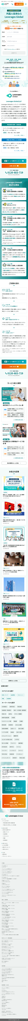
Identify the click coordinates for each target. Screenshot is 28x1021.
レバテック (4, 867)
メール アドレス (4, 41)
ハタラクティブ (5, 956)
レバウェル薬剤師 (5, 927)
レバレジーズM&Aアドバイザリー (8, 991)
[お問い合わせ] (14, 801)
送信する (14, 53)
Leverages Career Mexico (6, 969)
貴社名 (3, 32)
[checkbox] (2, 49)
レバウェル (4, 903)
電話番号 (4, 45)
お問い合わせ (19, 4)
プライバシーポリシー (11, 49)
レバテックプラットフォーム (7, 890)
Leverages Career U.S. (6, 972)
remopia (3, 1006)
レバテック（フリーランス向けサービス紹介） (11, 875)
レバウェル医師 (5, 924)
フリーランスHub (5, 893)
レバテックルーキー (6, 887)
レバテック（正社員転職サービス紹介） (9, 878)
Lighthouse (4, 978)
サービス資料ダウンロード (14, 161)
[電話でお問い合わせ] (12, 4)
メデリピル (4, 1009)
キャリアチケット (5, 942)
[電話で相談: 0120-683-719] (14, 172)
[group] (14, 49)
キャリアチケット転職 (6, 953)
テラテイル (4, 896)
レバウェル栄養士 (5, 921)
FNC (2, 981)
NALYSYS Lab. (4, 1000)
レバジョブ (4, 1015)
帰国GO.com (4, 975)
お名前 (3, 36)
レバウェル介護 (5, 906)
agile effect (4, 1003)
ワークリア (4, 962)
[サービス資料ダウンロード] (14, 786)
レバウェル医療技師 (6, 915)
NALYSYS (3, 997)
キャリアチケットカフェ (6, 947)
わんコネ (3, 994)
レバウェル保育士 (5, 912)
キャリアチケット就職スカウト (8, 950)
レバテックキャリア (6, 884)
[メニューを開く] (25, 4)
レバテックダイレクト (6, 881)
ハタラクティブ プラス (6, 959)
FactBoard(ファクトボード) (7, 1012)
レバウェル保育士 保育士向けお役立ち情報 (10, 934)
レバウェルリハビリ (6, 918)
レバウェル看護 (5, 909)
